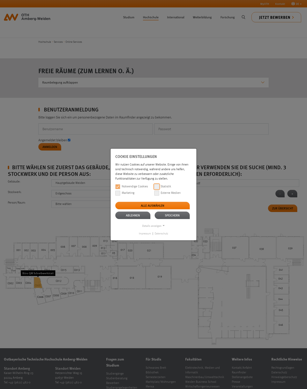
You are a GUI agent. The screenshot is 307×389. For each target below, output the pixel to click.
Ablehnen (133, 215)
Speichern (172, 215)
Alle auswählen (152, 205)
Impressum (145, 233)
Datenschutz (161, 233)
